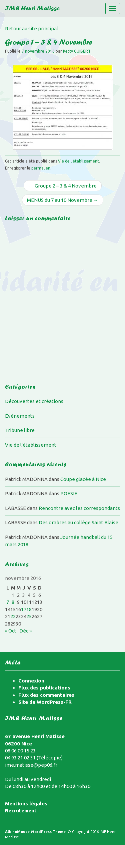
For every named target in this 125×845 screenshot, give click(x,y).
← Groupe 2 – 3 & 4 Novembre (63, 186)
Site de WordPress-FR (45, 702)
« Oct (10, 631)
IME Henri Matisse (32, 9)
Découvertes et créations (34, 401)
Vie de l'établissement (78, 161)
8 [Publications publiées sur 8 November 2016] (13, 602)
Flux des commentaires (46, 695)
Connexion (31, 680)
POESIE (68, 493)
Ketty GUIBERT (77, 51)
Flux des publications (44, 687)
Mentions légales (26, 803)
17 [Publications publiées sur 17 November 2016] (23, 609)
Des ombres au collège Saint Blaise (78, 522)
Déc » (25, 631)
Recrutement (21, 810)
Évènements (20, 416)
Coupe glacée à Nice (83, 479)
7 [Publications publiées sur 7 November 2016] (7, 602)
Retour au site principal (31, 28)
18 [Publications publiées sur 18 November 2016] (29, 609)
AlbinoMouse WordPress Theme (35, 832)
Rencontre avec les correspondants (79, 508)
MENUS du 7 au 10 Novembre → (62, 200)
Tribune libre (20, 430)
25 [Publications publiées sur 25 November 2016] (29, 616)
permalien (40, 168)
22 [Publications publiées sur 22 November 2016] (13, 616)
